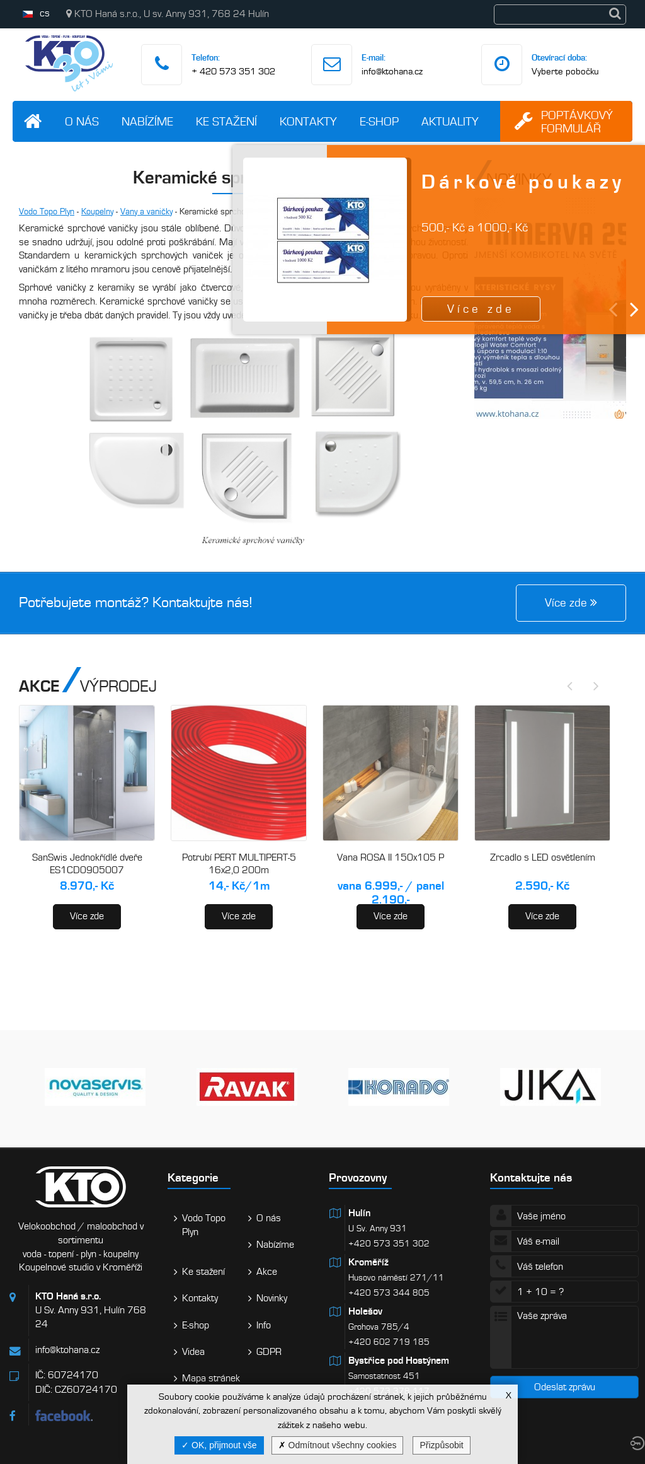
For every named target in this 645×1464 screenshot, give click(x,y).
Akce (266, 1271)
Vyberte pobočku (565, 71)
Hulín (359, 1213)
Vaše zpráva (564, 1337)
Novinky (271, 1298)
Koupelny (97, 211)
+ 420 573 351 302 (233, 71)
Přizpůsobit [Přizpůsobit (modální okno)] (441, 1445)
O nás (82, 121)
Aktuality (450, 121)
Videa (193, 1351)
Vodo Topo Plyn (46, 211)
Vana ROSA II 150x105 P (390, 857)
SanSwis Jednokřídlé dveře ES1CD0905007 (87, 864)
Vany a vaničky (146, 211)
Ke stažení (226, 121)
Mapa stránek (211, 1378)
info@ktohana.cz (392, 71)
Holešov (365, 1311)
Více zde (87, 916)
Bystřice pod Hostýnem (398, 1360)
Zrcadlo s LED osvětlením (542, 857)
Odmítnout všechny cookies (337, 1445)
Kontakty (308, 121)
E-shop (379, 121)
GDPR (269, 1351)
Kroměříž (368, 1262)
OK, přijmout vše (218, 1445)
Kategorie (193, 1177)
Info (263, 1325)
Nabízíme (147, 121)
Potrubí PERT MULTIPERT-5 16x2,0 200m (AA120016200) (239, 870)
